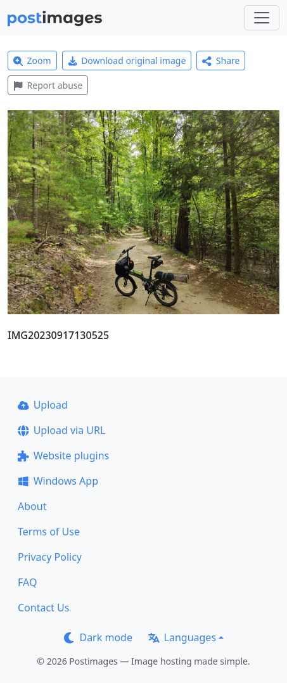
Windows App (58, 481)
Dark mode (98, 637)
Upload (43, 405)
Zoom (32, 60)
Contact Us (43, 608)
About (32, 506)
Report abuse (47, 85)
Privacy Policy (50, 557)
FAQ (27, 582)
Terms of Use (49, 532)
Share (220, 60)
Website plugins (63, 456)
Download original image (127, 60)
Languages (182, 637)
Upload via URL (61, 430)
